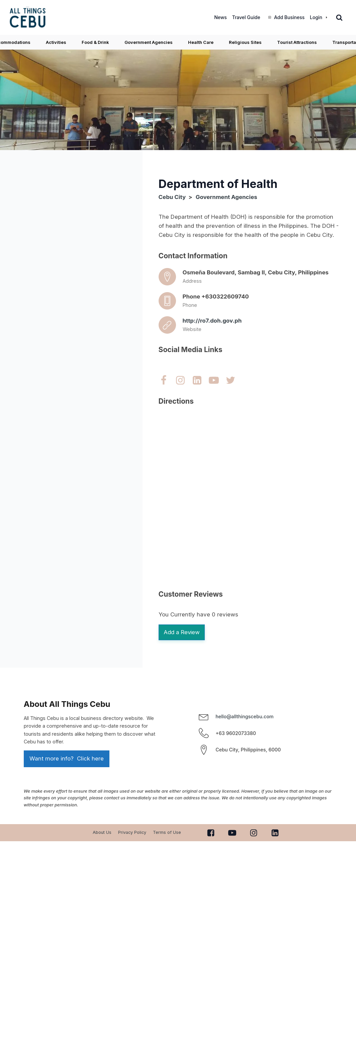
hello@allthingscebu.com (244, 717)
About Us (102, 833)
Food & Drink (95, 42)
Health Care (200, 42)
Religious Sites (245, 42)
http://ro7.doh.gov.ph (212, 320)
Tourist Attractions (297, 42)
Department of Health (218, 184)
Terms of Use (167, 833)
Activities (56, 42)
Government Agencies (148, 42)
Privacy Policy (132, 833)
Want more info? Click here (66, 759)
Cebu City (172, 197)
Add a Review (182, 632)
